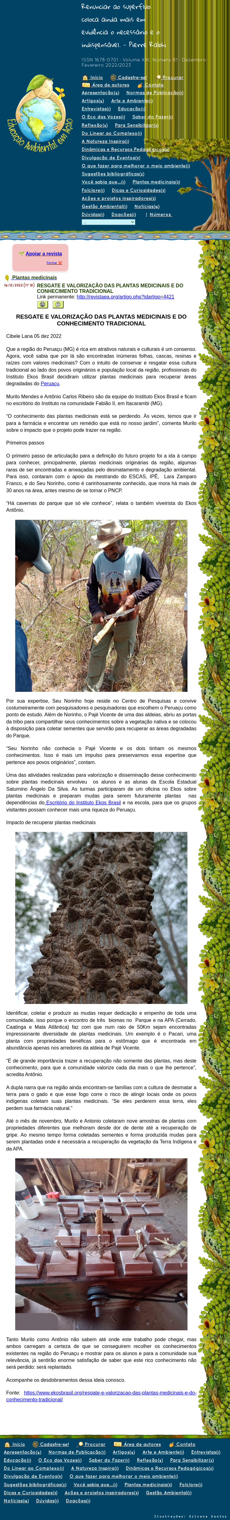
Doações (123, 214)
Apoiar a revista (44, 253)
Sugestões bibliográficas (113, 173)
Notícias (146, 206)
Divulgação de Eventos (111, 157)
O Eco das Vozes (103, 116)
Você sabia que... (103, 181)
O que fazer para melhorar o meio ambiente (136, 165)
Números (161, 214)
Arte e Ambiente (131, 100)
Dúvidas (93, 214)
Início (92, 77)
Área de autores (105, 84)
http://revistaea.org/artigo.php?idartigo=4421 (125, 296)
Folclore (93, 190)
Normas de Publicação (154, 92)
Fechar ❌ (54, 263)
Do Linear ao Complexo (112, 133)
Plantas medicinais (156, 181)
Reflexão (94, 125)
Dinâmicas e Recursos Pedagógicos (125, 149)
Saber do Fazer (152, 116)
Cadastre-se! (128, 77)
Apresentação (100, 92)
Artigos (93, 100)
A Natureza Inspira (105, 141)
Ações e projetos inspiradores (119, 198)
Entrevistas (96, 108)
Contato (150, 84)
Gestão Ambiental (104, 206)
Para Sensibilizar (136, 125)
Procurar (168, 77)
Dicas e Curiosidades (138, 190)
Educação (131, 108)
